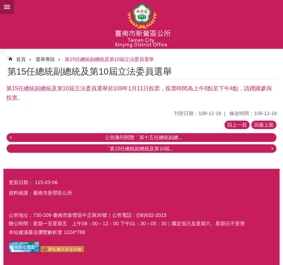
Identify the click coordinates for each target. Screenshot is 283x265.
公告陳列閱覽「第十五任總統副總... (143, 137)
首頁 (21, 59)
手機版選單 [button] (7, 7)
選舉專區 (45, 59)
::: (3, 52)
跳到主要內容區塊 (3, 3)
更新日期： (21, 182)
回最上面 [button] (264, 125)
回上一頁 (237, 125)
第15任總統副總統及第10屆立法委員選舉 (109, 59)
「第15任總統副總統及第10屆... (139, 148)
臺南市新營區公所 (141, 24)
